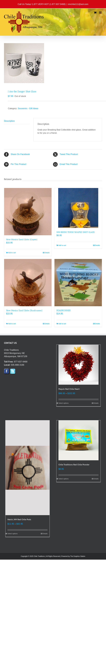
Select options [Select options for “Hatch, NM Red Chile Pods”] (12, 534)
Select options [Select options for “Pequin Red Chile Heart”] (63, 403)
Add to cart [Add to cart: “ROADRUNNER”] (62, 324)
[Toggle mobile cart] (95, 12)
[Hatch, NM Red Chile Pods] (27, 467)
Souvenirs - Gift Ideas (28, 108)
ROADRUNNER (63, 310)
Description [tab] (9, 121)
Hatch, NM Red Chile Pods (19, 519)
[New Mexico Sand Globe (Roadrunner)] (28, 282)
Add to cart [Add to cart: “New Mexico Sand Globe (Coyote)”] (12, 253)
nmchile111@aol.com (78, 4)
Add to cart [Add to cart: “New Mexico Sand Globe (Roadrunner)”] (12, 324)
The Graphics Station (77, 556)
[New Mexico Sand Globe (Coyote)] (28, 211)
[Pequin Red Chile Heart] (78, 365)
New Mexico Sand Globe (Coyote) (21, 239)
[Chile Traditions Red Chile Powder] (78, 440)
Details (47, 253)
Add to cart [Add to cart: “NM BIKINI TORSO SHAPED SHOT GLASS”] (62, 245)
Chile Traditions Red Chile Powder (73, 464)
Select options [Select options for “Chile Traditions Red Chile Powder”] (63, 479)
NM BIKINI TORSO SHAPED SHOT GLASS (75, 232)
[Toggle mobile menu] (100, 12)
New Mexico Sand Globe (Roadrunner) (24, 310)
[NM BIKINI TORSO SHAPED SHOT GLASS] (78, 208)
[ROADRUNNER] (78, 282)
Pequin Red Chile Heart (69, 389)
